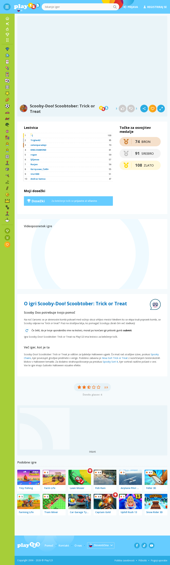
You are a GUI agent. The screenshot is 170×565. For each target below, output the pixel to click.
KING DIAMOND (38, 149)
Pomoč (48, 545)
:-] (32, 135)
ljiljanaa (35, 159)
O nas (78, 545)
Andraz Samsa (38, 178)
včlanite (92, 200)
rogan (34, 154)
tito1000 (35, 174)
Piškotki (142, 560)
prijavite (79, 200)
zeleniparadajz (38, 145)
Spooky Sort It (110, 361)
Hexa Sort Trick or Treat (115, 358)
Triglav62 (35, 140)
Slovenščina (99, 545)
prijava (130, 7)
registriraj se (155, 7)
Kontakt (63, 545)
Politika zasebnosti (124, 560)
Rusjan (34, 164)
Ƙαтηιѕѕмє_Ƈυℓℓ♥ (39, 169)
